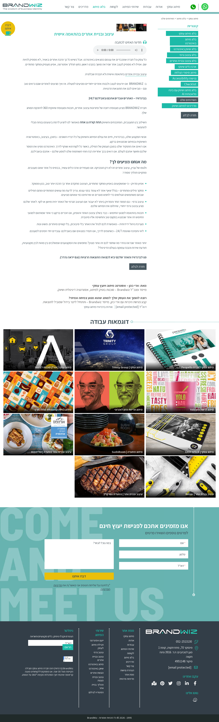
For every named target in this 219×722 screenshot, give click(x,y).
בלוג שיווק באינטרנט (185, 49)
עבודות (148, 7)
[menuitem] (96, 640)
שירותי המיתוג (131, 7)
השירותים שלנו (188, 100)
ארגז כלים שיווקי (187, 67)
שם (182, 543)
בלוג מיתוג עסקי (187, 33)
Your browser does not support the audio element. (120, 50)
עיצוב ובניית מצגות (98, 678)
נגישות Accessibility (184, 78)
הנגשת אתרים (97, 672)
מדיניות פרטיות (126, 678)
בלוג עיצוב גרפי (187, 55)
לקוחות (114, 7)
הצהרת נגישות (127, 670)
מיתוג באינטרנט (96, 664)
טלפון (182, 554)
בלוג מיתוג (99, 7)
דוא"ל (181, 566)
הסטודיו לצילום (96, 692)
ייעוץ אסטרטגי (97, 640)
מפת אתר (129, 674)
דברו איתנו (79, 576)
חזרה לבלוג (189, 115)
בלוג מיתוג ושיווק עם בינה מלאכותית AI (182, 92)
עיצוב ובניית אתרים (136, 74)
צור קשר (70, 7)
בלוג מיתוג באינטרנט (190, 41)
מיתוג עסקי (174, 7)
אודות (159, 7)
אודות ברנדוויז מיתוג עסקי (98, 307)
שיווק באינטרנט (96, 668)
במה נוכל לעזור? (102, 543)
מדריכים (84, 7)
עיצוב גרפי (99, 652)
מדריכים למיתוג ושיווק (184, 106)
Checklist (190, 84)
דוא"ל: (131, 307)
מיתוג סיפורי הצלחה (185, 72)
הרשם (67, 647)
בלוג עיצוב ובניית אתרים (183, 61)
